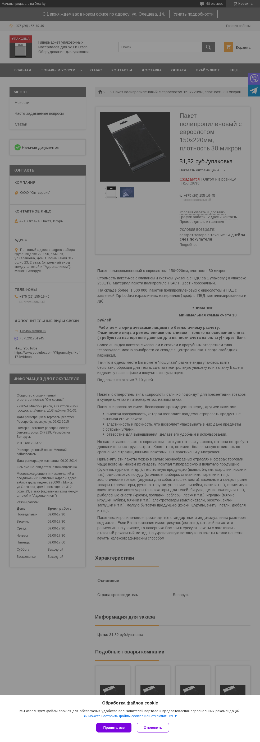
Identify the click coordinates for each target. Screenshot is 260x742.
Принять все (114, 728)
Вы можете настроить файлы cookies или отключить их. (128, 716)
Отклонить (153, 728)
